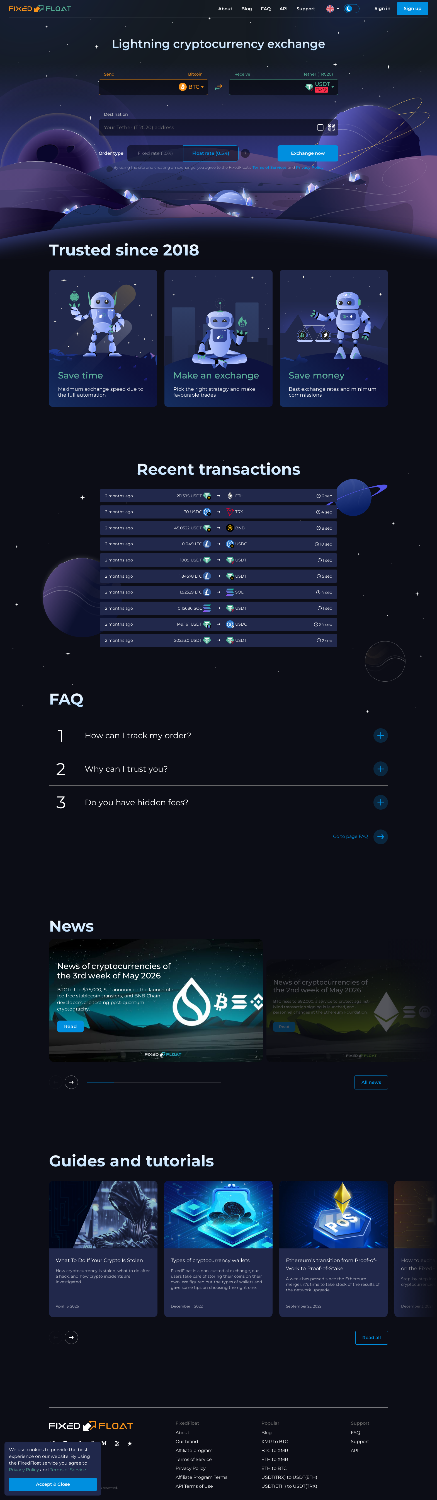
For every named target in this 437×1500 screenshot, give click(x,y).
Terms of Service (194, 1459)
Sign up (412, 8)
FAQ (266, 8)
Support (306, 8)
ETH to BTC (274, 1468)
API (284, 8)
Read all (371, 1337)
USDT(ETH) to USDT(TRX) (289, 1486)
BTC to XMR (274, 1450)
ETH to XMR (274, 1459)
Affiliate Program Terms (201, 1477)
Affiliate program (194, 1450)
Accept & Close (53, 1484)
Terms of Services (270, 167)
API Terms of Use (194, 1486)
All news (371, 1082)
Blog (246, 8)
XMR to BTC (274, 1441)
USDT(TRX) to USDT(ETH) (289, 1477)
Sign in (382, 8)
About (225, 8)
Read (70, 1026)
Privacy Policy (310, 167)
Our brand (187, 1441)
